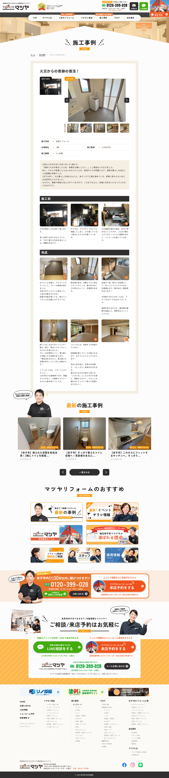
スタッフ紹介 (135, 735)
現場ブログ (105, 741)
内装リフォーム (136, 721)
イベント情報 (135, 738)
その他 (104, 746)
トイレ (77, 713)
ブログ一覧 (105, 704)
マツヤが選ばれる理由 (138, 752)
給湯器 (77, 741)
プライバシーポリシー (28, 723)
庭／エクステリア (110, 738)
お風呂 (77, 710)
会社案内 (134, 732)
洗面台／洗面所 (80, 716)
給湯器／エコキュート (111, 724)
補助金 (133, 744)
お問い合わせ (25, 705)
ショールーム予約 (27, 713)
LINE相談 (24, 709)
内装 (76, 727)
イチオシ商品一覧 (53, 704)
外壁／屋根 (79, 721)
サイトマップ (24, 726)
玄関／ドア (107, 730)
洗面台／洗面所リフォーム (140, 713)
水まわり (78, 718)
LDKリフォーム (52, 721)
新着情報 (134, 741)
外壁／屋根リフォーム (54, 718)
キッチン (78, 707)
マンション (79, 735)
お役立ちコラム (107, 707)
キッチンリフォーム (53, 707)
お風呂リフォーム (53, 710)
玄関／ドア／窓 (80, 724)
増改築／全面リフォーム (55, 724)
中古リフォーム (80, 738)
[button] (67, 100)
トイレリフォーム (53, 713)
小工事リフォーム (53, 727)
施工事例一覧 (77, 704)
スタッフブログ (107, 744)
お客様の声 (135, 755)
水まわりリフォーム (138, 716)
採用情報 (23, 717)
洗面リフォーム (52, 716)
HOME (22, 701)
